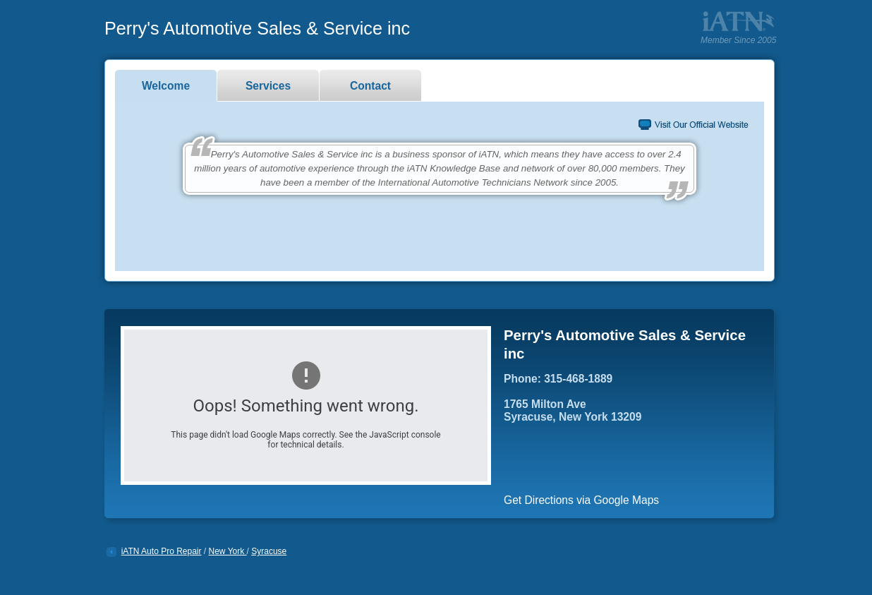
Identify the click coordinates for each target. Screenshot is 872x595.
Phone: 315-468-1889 (558, 379)
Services (268, 86)
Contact (370, 86)
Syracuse (268, 551)
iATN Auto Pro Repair (161, 551)
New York (228, 551)
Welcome (166, 86)
